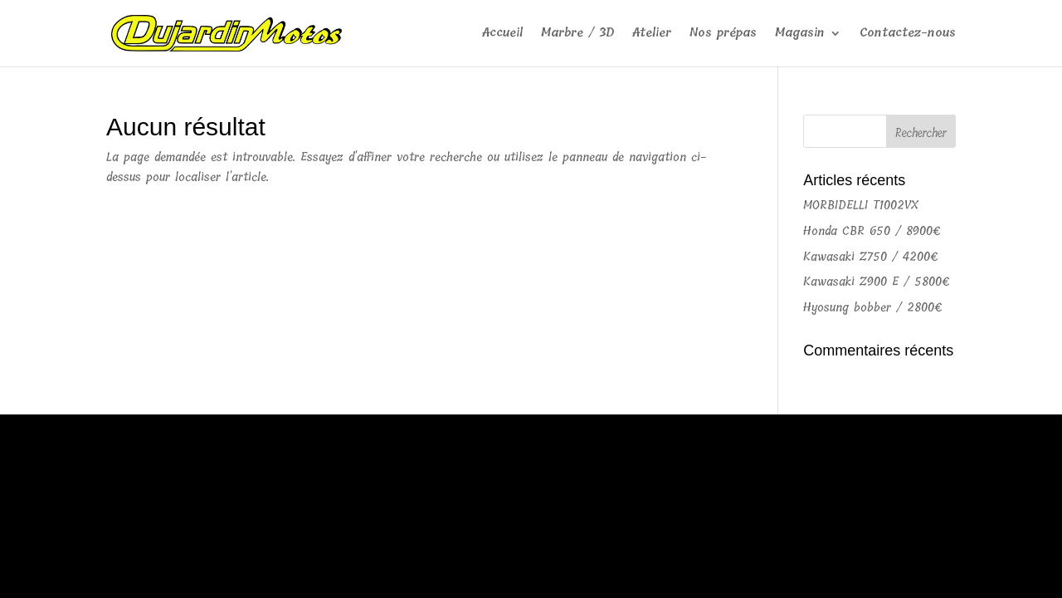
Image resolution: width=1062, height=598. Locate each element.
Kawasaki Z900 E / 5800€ (876, 282)
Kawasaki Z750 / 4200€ (870, 257)
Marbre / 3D (577, 34)
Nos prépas (723, 34)
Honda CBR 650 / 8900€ (872, 231)
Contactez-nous (908, 34)
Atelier (651, 34)
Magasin (800, 34)
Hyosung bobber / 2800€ (873, 307)
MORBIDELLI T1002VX (860, 205)
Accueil (502, 34)
